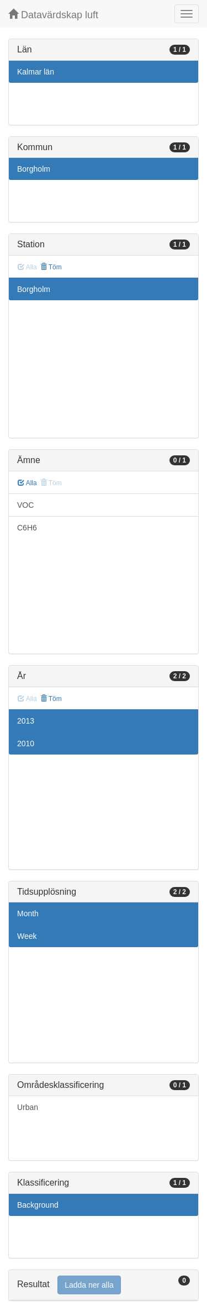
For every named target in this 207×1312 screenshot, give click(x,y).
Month (28, 913)
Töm (51, 267)
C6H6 (27, 527)
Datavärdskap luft (53, 14)
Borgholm (33, 168)
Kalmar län (35, 71)
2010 (25, 743)
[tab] (103, 1285)
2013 (25, 720)
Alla (27, 483)
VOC (25, 505)
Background (38, 1205)
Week (27, 936)
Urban (27, 1107)
